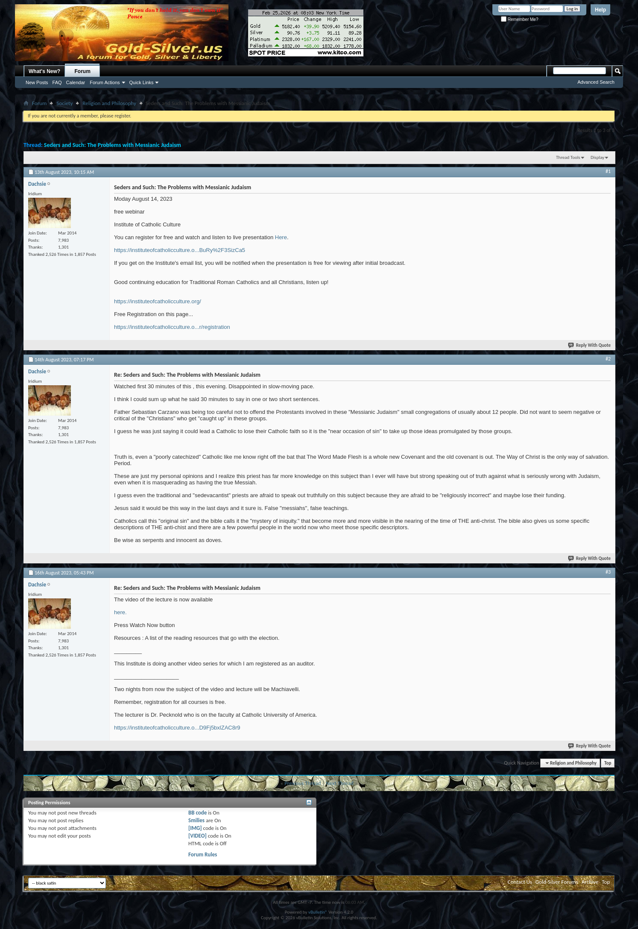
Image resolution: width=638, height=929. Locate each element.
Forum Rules (202, 854)
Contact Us (520, 882)
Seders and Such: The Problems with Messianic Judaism (112, 145)
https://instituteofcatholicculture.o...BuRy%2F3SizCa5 (179, 250)
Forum (83, 71)
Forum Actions (105, 82)
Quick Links (141, 82)
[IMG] (195, 828)
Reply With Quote (590, 345)
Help (600, 10)
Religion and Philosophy (109, 103)
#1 (608, 171)
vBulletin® (318, 912)
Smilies (196, 820)
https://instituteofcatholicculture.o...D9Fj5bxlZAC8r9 (177, 727)
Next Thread (340, 783)
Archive (590, 882)
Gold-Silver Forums (557, 882)
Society (64, 103)
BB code (197, 812)
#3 (608, 572)
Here (281, 237)
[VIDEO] (197, 835)
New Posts (37, 82)
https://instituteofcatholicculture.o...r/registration (172, 327)
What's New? (44, 71)
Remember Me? (519, 19)
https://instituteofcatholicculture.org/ (157, 301)
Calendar (75, 82)
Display (597, 157)
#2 (608, 359)
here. (120, 612)
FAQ (57, 82)
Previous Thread (302, 783)
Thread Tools (568, 157)
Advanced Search (596, 82)
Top (607, 763)
